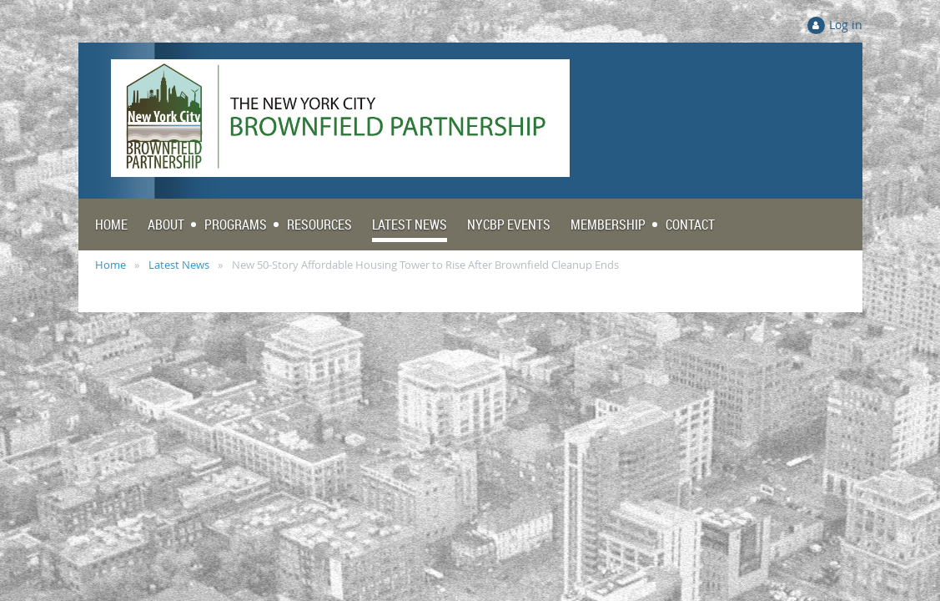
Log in (845, 25)
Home (110, 264)
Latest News (178, 264)
